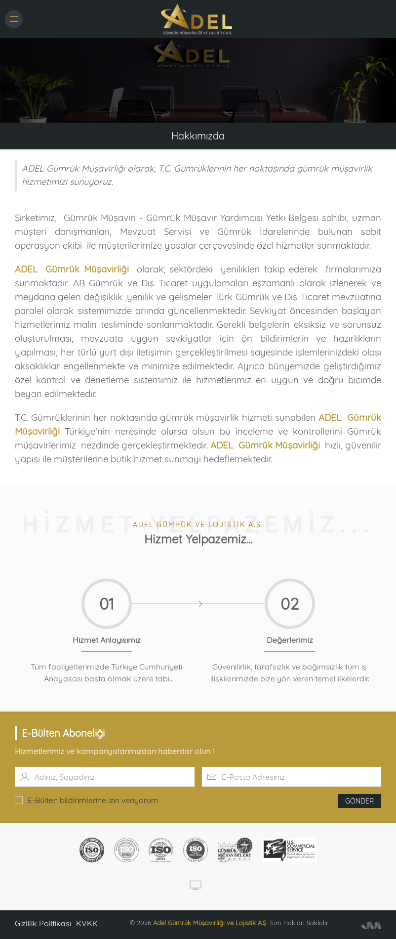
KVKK (87, 923)
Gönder (359, 801)
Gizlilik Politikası (43, 923)
